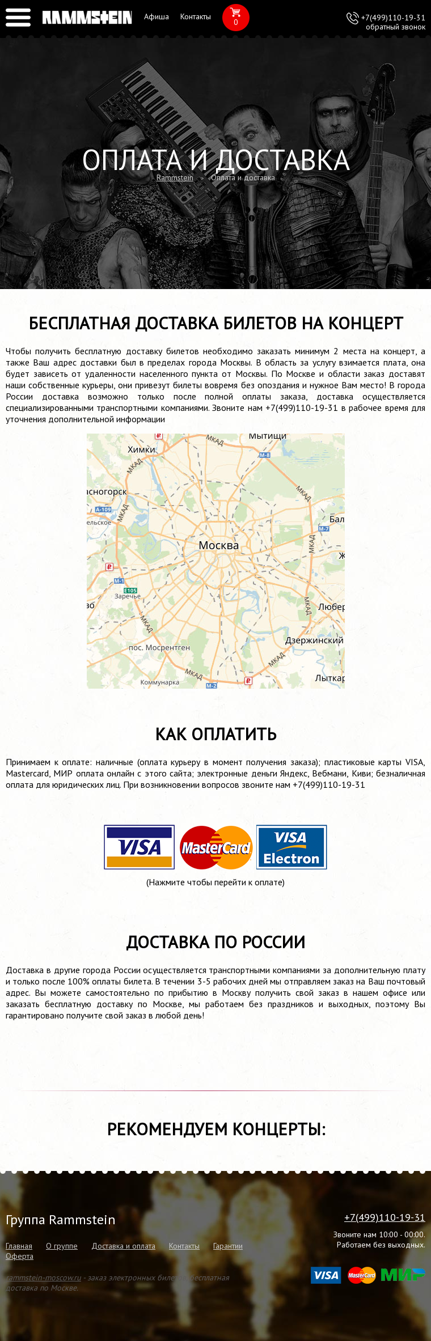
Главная (19, 1246)
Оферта (19, 1256)
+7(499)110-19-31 (393, 17)
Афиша (156, 16)
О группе (62, 1246)
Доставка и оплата (123, 1246)
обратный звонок (395, 27)
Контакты (195, 16)
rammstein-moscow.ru (43, 1277)
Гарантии (228, 1246)
